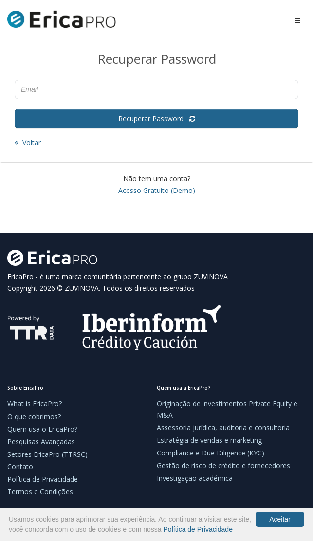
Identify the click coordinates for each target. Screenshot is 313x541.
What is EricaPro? (34, 403)
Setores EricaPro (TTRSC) (47, 454)
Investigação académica (195, 478)
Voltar (28, 142)
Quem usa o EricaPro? (42, 429)
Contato (20, 466)
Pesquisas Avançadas (41, 441)
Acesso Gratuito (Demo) (156, 190)
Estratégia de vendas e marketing (209, 440)
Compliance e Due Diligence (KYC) (210, 452)
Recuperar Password (156, 118)
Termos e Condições (40, 491)
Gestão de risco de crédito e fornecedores (223, 465)
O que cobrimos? (34, 416)
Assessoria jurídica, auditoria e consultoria (223, 427)
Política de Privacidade (42, 479)
